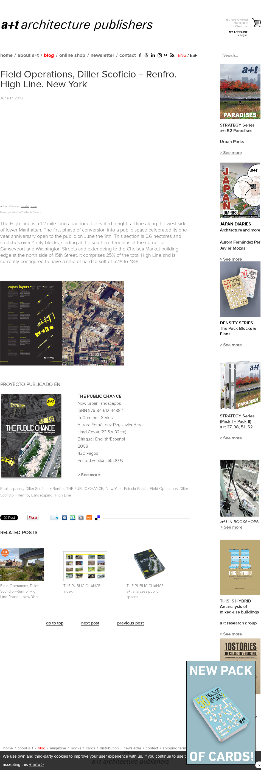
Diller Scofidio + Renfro (45, 489)
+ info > (36, 764)
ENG (182, 55)
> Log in (243, 35)
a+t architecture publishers (83, 25)
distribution (109, 748)
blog (49, 55)
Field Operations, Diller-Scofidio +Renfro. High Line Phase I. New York (20, 591)
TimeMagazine (29, 206)
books (76, 748)
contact (127, 55)
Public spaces (11, 489)
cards (90, 748)
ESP (193, 55)
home (6, 55)
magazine (58, 748)
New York (114, 489)
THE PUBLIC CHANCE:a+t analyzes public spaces (145, 591)
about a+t (28, 55)
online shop (72, 55)
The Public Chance (31, 212)
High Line (63, 495)
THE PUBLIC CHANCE (84, 489)
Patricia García (135, 489)
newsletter (102, 55)
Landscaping (41, 495)
